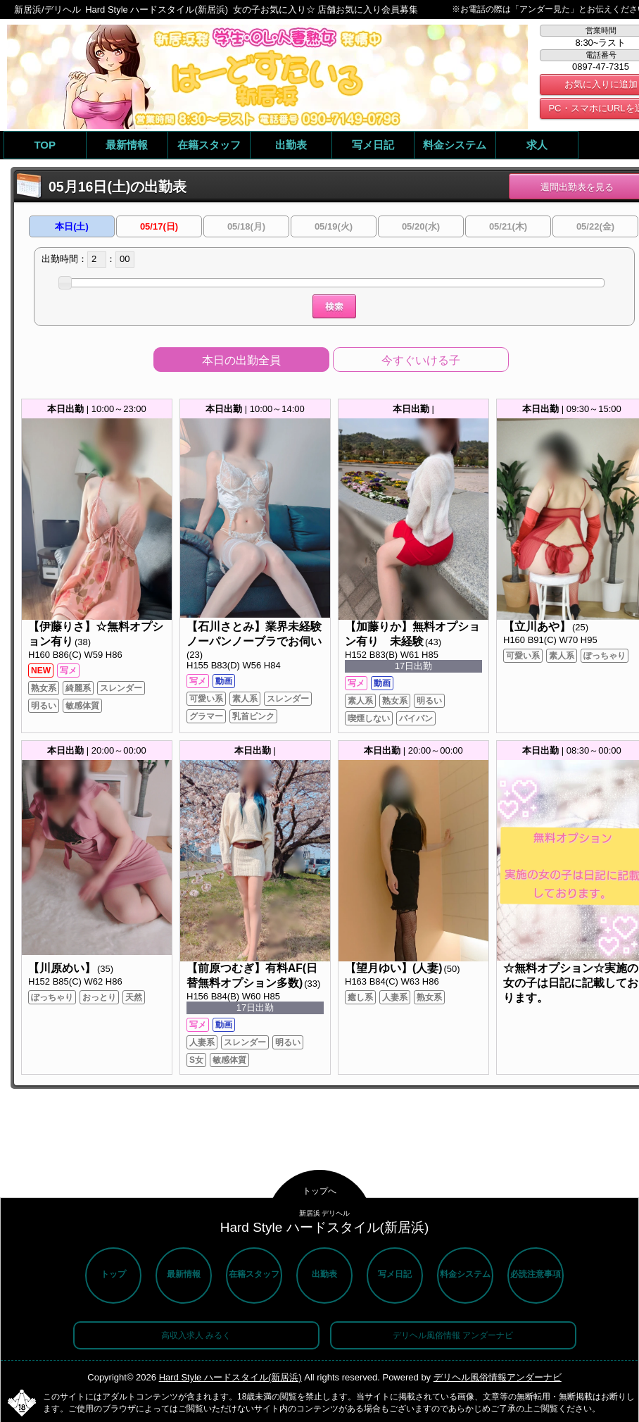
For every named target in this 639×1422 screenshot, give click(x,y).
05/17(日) (159, 226)
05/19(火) (334, 226)
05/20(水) (421, 226)
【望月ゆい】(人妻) (393, 968)
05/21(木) (508, 226)
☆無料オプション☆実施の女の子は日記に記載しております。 (570, 983)
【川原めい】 (62, 968)
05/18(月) (246, 226)
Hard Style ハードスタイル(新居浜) (230, 1377)
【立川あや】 (537, 626)
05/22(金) (595, 226)
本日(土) (72, 226)
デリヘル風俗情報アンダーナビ (498, 1377)
